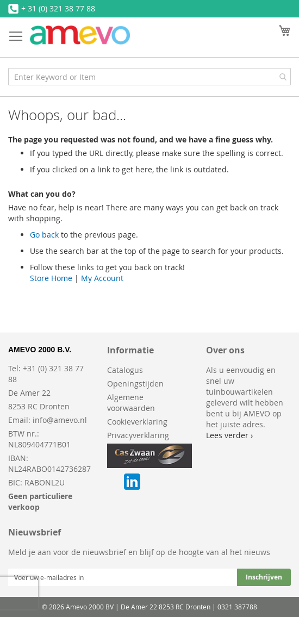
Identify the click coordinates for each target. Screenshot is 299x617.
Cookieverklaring (137, 421)
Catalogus (125, 370)
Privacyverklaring (138, 435)
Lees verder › (229, 435)
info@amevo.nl (60, 420)
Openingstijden (135, 383)
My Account (102, 278)
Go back (44, 234)
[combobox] (149, 76)
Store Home (51, 278)
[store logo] (80, 35)
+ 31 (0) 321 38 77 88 (58, 8)
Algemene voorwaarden (131, 402)
